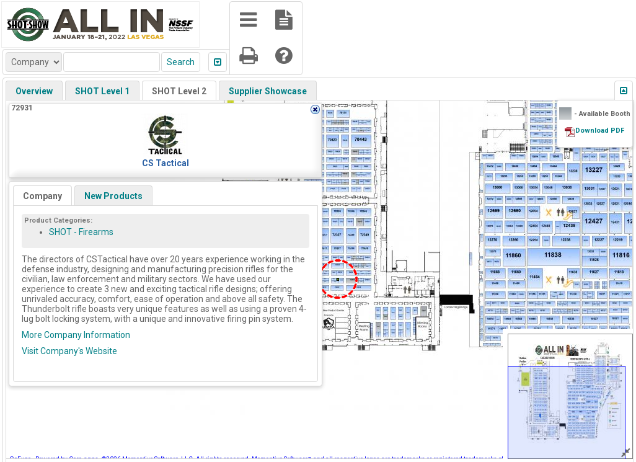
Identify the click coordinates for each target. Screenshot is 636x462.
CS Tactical (165, 163)
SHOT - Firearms (81, 232)
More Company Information (76, 335)
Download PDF (599, 131)
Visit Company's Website (69, 351)
